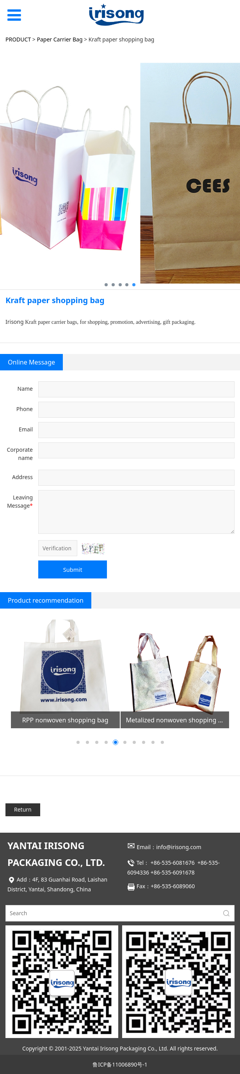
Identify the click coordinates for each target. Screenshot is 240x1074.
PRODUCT (18, 39)
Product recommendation (46, 600)
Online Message (31, 362)
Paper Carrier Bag (60, 39)
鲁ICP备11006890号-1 (120, 1064)
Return (23, 809)
